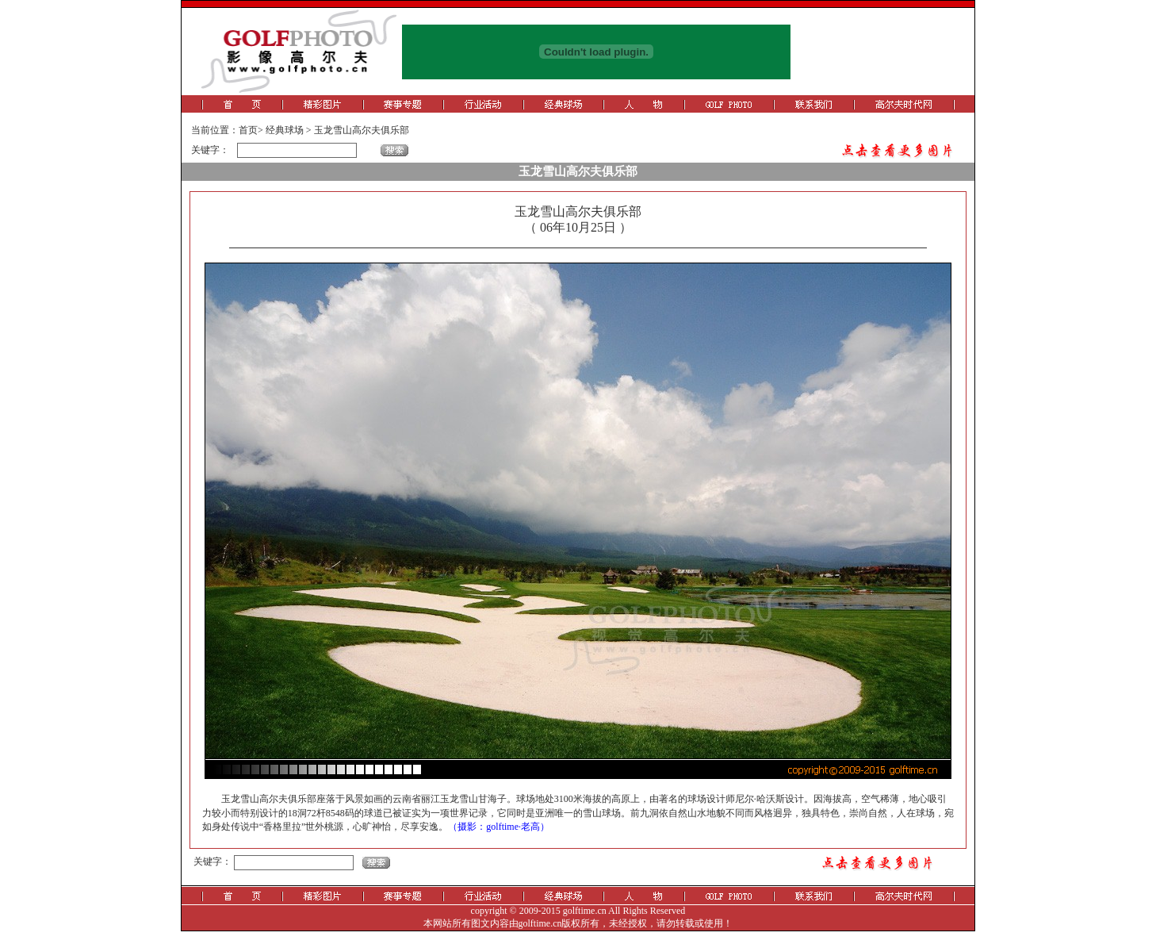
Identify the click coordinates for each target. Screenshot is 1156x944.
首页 (248, 130)
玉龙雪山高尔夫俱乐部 (361, 130)
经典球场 (285, 130)
